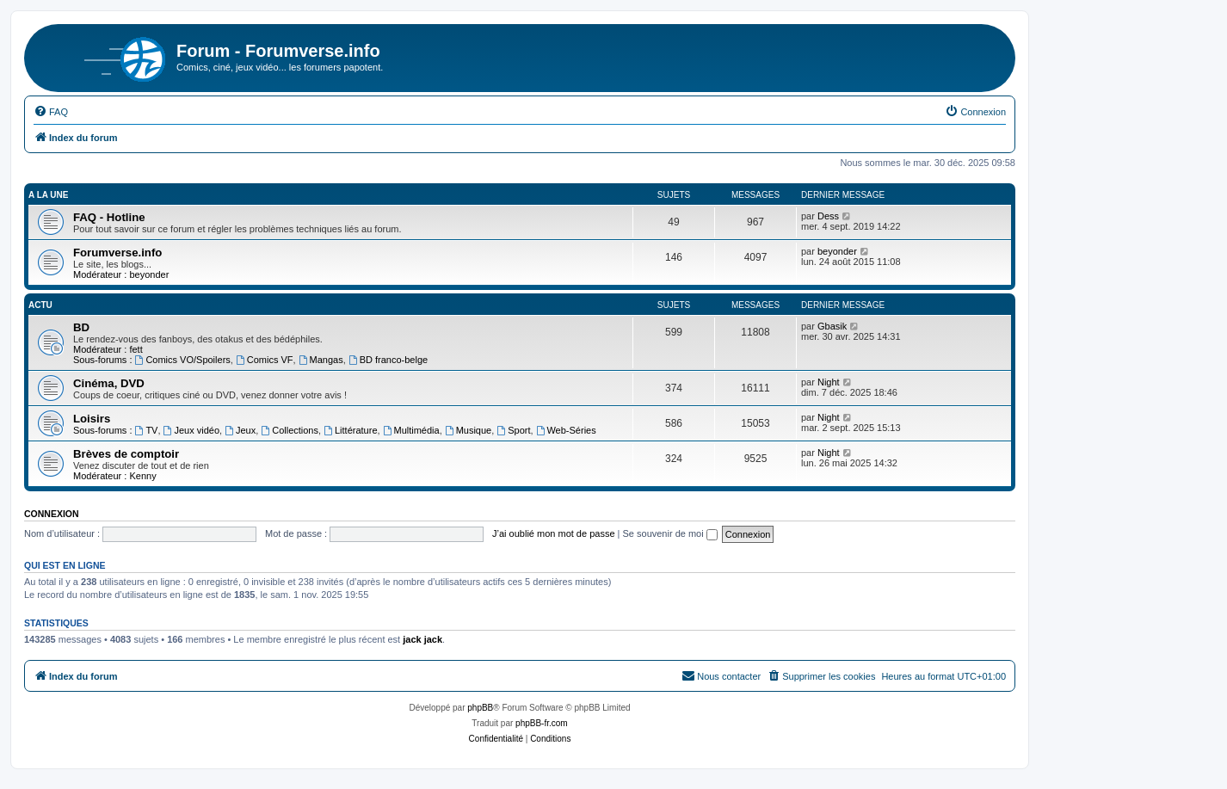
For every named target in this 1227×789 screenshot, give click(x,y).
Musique (468, 430)
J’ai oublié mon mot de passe (553, 533)
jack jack (422, 639)
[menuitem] (51, 112)
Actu (40, 305)
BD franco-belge (388, 359)
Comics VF (264, 359)
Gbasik (832, 326)
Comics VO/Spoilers (183, 359)
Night (828, 382)
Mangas (321, 359)
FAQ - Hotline (109, 217)
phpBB (480, 707)
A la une (48, 195)
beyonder (149, 274)
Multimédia (411, 430)
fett (135, 349)
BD (81, 327)
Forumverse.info (117, 252)
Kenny (142, 476)
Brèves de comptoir (126, 453)
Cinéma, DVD (109, 383)
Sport (513, 430)
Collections (289, 430)
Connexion (51, 514)
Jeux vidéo (191, 430)
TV (146, 430)
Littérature (350, 430)
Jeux (240, 430)
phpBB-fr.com (541, 723)
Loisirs (91, 418)
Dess (828, 216)
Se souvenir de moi (670, 533)
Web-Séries (566, 430)
